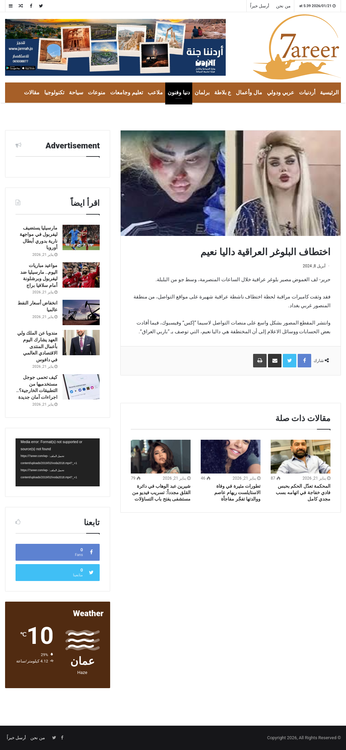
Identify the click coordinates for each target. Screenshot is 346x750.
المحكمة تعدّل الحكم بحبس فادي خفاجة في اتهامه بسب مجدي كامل (303, 492)
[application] (58, 462)
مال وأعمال (249, 92)
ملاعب (155, 92)
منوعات (96, 92)
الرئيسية (329, 92)
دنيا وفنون (179, 92)
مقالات (32, 92)
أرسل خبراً (259, 5)
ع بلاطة (222, 92)
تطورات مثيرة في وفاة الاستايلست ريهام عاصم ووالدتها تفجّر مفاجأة (237, 492)
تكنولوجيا (54, 92)
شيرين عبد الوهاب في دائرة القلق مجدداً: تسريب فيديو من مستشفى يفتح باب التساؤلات (161, 492)
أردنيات (307, 92)
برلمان (202, 92)
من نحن (283, 5)
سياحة (76, 92)
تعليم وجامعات (126, 92)
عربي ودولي (280, 92)
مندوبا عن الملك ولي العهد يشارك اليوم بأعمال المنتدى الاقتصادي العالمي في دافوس (37, 346)
